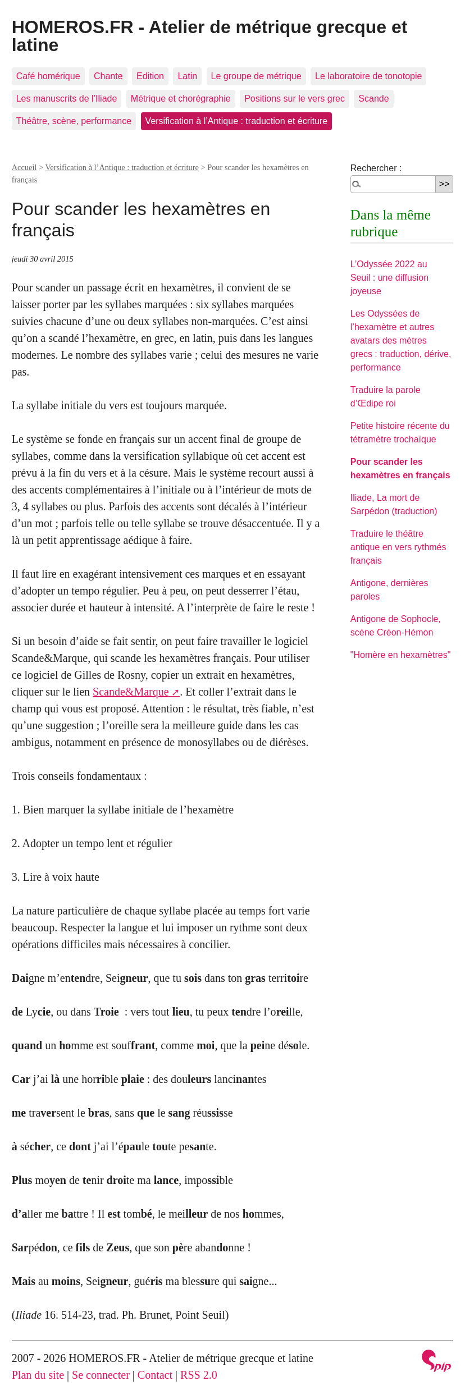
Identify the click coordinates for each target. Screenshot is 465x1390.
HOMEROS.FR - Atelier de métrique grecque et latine (210, 36)
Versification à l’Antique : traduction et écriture (236, 121)
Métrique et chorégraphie (181, 98)
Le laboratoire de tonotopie (368, 76)
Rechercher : (376, 168)
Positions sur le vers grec (294, 98)
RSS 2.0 (198, 1375)
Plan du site (38, 1375)
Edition (150, 76)
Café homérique (48, 76)
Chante (108, 76)
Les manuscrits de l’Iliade (66, 98)
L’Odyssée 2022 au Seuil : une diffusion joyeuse (389, 277)
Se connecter (101, 1375)
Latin (187, 76)
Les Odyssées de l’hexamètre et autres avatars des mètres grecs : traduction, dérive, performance (401, 340)
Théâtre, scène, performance (73, 121)
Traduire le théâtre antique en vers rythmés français (398, 547)
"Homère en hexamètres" (400, 655)
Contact (155, 1375)
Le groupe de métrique (256, 76)
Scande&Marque (131, 691)
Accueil (24, 167)
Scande (373, 98)
